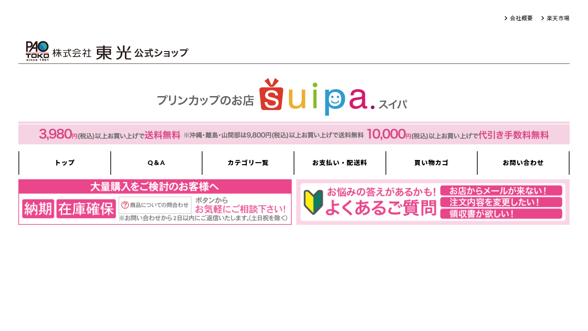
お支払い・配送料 (340, 162)
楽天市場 (558, 18)
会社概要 (521, 18)
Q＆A (156, 162)
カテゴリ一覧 (248, 162)
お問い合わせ (523, 162)
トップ (64, 162)
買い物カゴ (431, 162)
